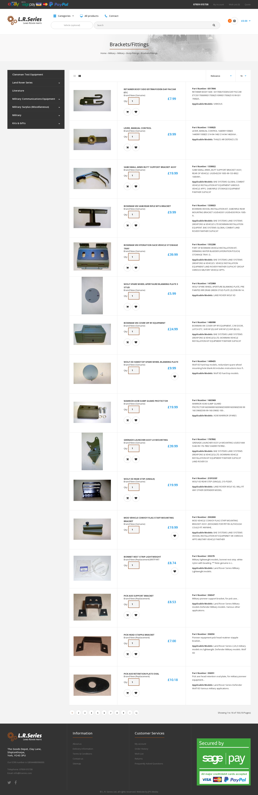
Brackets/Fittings (149, 53)
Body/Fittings (132, 53)
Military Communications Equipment (33, 98)
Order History (141, 748)
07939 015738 (200, 4)
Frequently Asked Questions (149, 763)
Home (103, 53)
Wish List (139, 753)
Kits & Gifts (19, 123)
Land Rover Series (22, 82)
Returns (139, 758)
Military (112, 53)
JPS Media (153, 791)
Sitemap (77, 763)
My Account (218, 4)
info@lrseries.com (23, 773)
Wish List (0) (234, 4)
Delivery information (83, 748)
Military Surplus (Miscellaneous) (30, 106)
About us (77, 743)
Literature (18, 90)
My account (140, 743)
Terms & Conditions (82, 753)
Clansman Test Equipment (27, 74)
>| (136, 713)
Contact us (78, 758)
